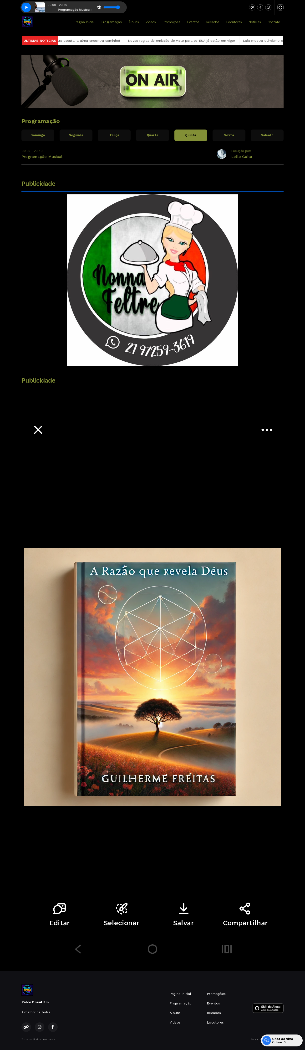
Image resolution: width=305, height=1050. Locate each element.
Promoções (171, 22)
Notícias (255, 22)
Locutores (234, 22)
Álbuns (133, 22)
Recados (212, 22)
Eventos (193, 22)
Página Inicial (84, 22)
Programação (111, 22)
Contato (274, 22)
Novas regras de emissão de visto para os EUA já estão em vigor (193, 40)
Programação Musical (41, 156)
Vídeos (151, 22)
